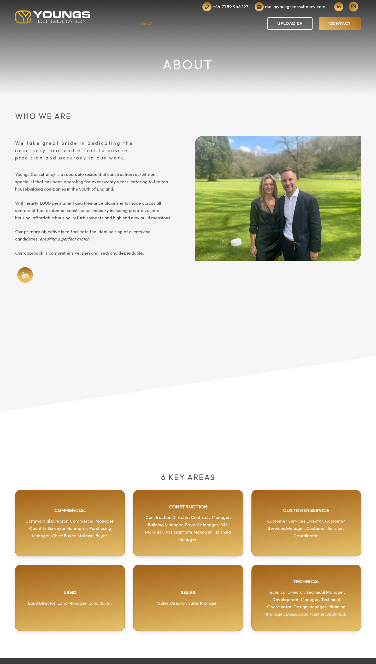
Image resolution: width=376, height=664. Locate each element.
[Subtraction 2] (259, 6)
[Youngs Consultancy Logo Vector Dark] (53, 17)
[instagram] (353, 6)
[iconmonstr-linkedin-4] (338, 6)
